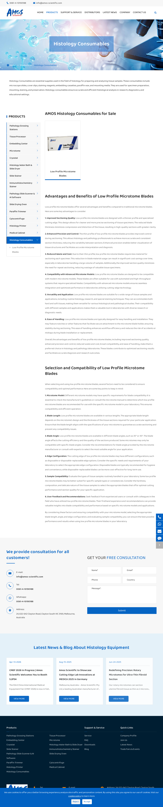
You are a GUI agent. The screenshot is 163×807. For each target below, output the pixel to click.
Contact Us (139, 12)
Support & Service (71, 12)
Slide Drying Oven (18, 204)
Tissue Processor (18, 136)
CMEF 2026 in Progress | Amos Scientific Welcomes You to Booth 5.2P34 (26, 674)
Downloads (89, 744)
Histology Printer (18, 226)
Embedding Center (19, 143)
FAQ (86, 740)
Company (125, 12)
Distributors (92, 12)
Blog (86, 749)
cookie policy (74, 796)
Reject (76, 801)
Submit (123, 611)
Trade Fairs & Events (130, 749)
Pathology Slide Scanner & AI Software (20, 756)
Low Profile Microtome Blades (23, 250)
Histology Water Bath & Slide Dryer (66, 744)
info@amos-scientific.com (49, 3)
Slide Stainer (16, 176)
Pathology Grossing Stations (20, 735)
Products (52, 12)
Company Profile (128, 735)
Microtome (15, 151)
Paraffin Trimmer (18, 211)
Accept (87, 801)
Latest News (110, 12)
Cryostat (14, 158)
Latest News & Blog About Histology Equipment (81, 649)
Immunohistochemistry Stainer (64, 749)
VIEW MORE (17, 698)
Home (40, 12)
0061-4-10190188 (18, 3)
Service (87, 735)
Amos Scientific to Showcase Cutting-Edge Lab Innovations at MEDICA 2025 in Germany (75, 674)
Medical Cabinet (17, 233)
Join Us (123, 740)
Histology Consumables (45, 65)
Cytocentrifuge (17, 218)
